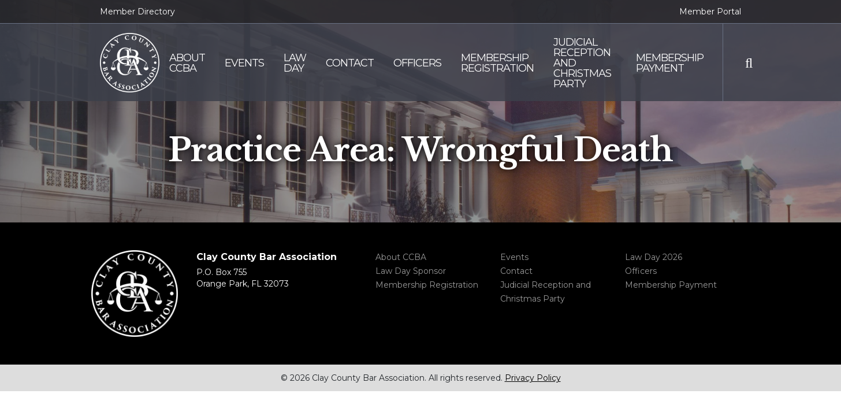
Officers (641, 271)
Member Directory (137, 12)
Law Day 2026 (653, 257)
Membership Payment (671, 285)
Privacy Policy (533, 378)
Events (514, 257)
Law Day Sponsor (410, 271)
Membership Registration (426, 285)
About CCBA (400, 257)
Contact (516, 271)
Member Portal (710, 12)
